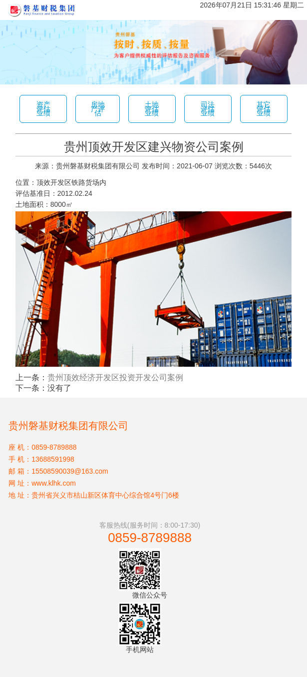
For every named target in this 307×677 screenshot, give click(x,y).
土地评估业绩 (152, 108)
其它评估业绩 (264, 108)
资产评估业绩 (43, 108)
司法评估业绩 (208, 108)
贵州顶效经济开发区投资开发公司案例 (115, 377)
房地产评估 (98, 108)
